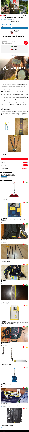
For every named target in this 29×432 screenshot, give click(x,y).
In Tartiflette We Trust (21, 17)
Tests (4, 19)
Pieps (10, 19)
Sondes (7, 19)
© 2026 (21, 431)
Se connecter (4, 176)
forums (11, 17)
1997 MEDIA (2, 431)
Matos (2, 19)
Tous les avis (25, 168)
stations (8, 17)
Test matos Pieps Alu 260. (6, 24)
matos (15, 17)
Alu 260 (12, 19)
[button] (25, 15)
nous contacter (26, 431)
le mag (5, 17)
